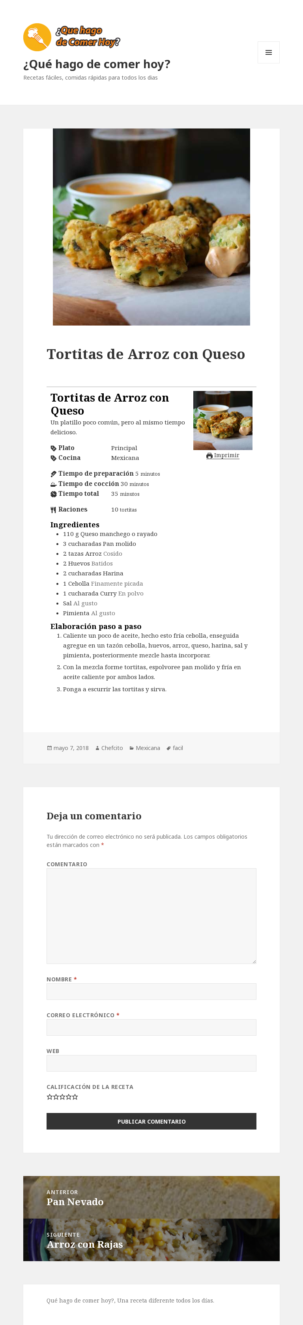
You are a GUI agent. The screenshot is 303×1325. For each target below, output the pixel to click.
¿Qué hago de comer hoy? (96, 63)
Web (53, 1051)
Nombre (62, 979)
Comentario (67, 864)
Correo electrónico (83, 1015)
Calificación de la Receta (90, 1087)
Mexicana (148, 748)
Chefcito (112, 748)
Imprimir (222, 455)
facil (178, 748)
